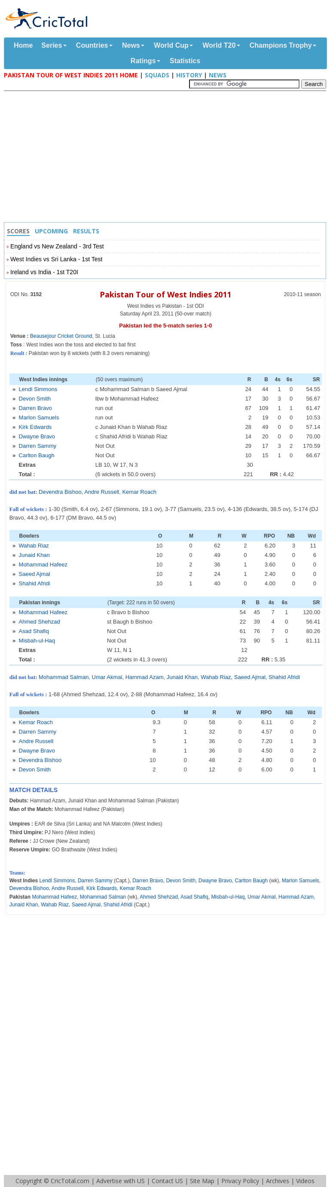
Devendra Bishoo (60, 492)
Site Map (202, 1181)
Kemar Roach (139, 492)
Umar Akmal (107, 677)
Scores (18, 231)
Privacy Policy (240, 1181)
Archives (277, 1181)
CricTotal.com (70, 1181)
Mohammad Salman (64, 677)
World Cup (171, 45)
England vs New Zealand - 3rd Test (57, 246)
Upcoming (51, 231)
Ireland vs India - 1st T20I (44, 272)
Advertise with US (120, 1181)
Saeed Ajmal (34, 574)
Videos (305, 1181)
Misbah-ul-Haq (37, 640)
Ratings (143, 60)
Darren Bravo (35, 408)
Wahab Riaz (34, 545)
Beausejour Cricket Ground (61, 336)
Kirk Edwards (35, 427)
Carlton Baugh (37, 455)
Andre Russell (101, 492)
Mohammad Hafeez (43, 564)
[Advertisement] (167, 158)
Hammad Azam (144, 677)
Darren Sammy (37, 446)
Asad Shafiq (34, 631)
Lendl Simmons (38, 389)
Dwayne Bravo (37, 436)
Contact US (167, 1181)
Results (86, 231)
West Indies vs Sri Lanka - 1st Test (56, 259)
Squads (157, 75)
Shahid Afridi (34, 583)
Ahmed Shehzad (39, 621)
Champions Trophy (281, 45)
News (131, 45)
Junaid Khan (34, 555)
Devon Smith (35, 398)
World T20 (218, 45)
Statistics (185, 60)
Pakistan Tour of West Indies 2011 (165, 294)
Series (51, 45)
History (189, 75)
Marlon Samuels (39, 417)
